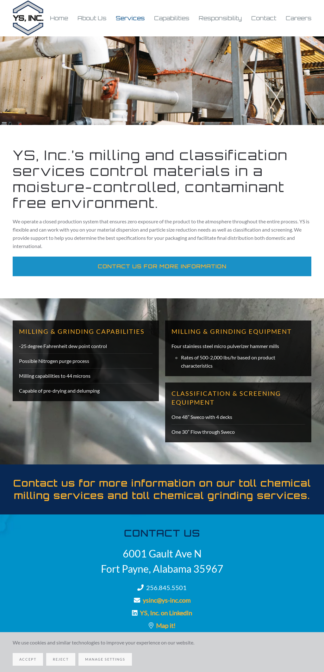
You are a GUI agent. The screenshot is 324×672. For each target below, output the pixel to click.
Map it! (166, 625)
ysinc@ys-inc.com (166, 600)
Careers (298, 18)
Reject (61, 659)
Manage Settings (105, 659)
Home (59, 18)
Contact (263, 18)
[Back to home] (28, 18)
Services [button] (130, 18)
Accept (27, 659)
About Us (92, 18)
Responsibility (220, 18)
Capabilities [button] (171, 18)
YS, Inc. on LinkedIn (166, 613)
